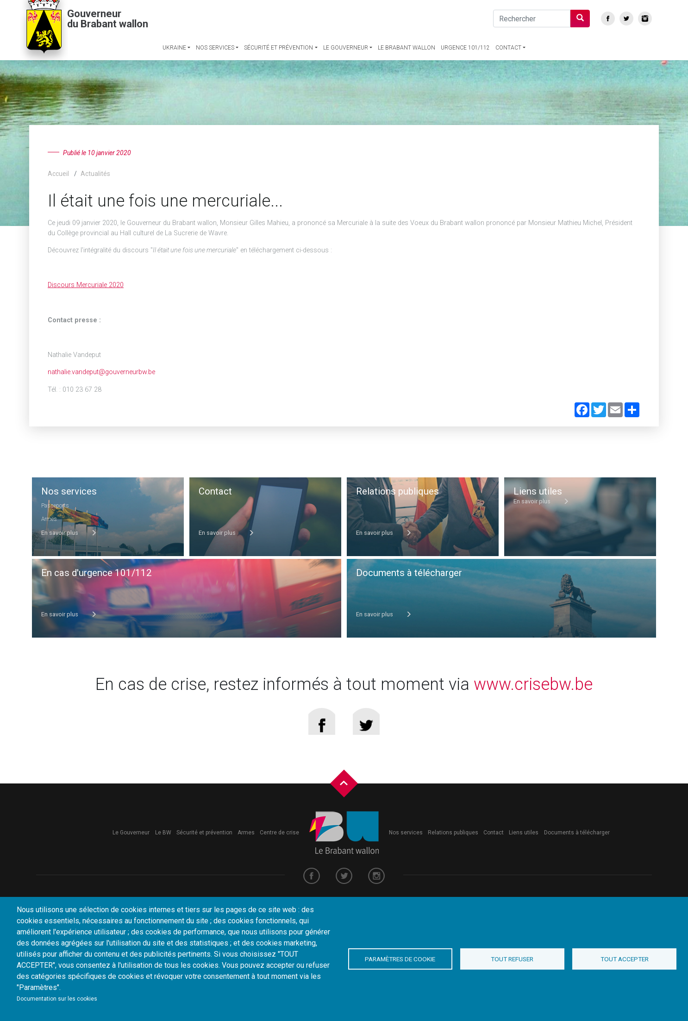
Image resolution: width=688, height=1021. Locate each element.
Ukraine (174, 71)
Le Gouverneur (345, 71)
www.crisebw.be (533, 690)
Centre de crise (279, 846)
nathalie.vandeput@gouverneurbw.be (101, 372)
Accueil (58, 173)
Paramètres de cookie (400, 959)
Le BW (163, 846)
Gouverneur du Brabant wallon (107, 42)
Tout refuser (512, 959)
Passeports (55, 505)
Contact (508, 71)
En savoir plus (69, 532)
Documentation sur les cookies (57, 999)
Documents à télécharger (577, 846)
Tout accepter (624, 959)
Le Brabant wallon (406, 71)
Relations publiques (453, 846)
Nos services (215, 71)
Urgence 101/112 (465, 71)
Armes (49, 518)
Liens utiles (523, 846)
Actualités (95, 173)
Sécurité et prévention (278, 71)
